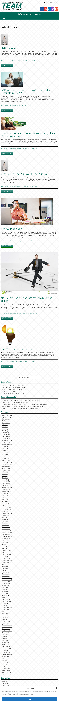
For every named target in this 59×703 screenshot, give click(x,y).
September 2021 (7, 513)
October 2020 (6, 535)
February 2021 (6, 527)
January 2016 (6, 646)
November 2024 (7, 440)
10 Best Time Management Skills (18, 402)
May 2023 (5, 476)
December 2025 (7, 415)
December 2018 (7, 578)
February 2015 (6, 668)
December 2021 (6, 507)
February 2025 (6, 435)
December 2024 (7, 438)
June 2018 (5, 589)
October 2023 (6, 466)
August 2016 (5, 633)
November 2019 (7, 556)
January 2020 (6, 552)
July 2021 (4, 517)
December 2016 (7, 625)
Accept (29, 699)
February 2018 (6, 597)
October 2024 (6, 442)
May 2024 (5, 452)
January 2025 (6, 436)
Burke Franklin (6, 406)
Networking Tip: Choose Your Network (13, 385)
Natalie (4, 408)
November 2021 (6, 509)
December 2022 (7, 486)
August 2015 (5, 656)
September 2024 (7, 444)
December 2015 (6, 648)
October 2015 (6, 652)
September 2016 (7, 631)
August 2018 (5, 586)
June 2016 (5, 637)
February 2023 (6, 482)
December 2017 (6, 601)
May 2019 (5, 568)
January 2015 (6, 670)
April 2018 (5, 593)
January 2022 (6, 505)
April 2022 (5, 501)
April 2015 (5, 664)
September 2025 (7, 421)
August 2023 (6, 470)
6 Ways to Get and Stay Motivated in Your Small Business (30, 404)
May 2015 (5, 662)
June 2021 (5, 519)
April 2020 (5, 546)
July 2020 (5, 540)
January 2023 (6, 484)
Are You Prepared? (11, 228)
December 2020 (7, 531)
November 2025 (7, 417)
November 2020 (7, 533)
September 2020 (7, 537)
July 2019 (5, 564)
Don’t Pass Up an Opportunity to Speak (13, 387)
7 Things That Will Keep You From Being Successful (28, 406)
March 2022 (5, 503)
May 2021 (5, 521)
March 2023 (5, 480)
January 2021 (6, 529)
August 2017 (5, 609)
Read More (6, 65)
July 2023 (5, 472)
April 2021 (5, 523)
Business (12, 60)
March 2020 (5, 548)
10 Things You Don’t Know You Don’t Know (24, 174)
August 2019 (5, 562)
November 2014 (7, 674)
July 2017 (5, 611)
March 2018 (5, 595)
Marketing (18, 60)
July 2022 (5, 495)
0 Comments (33, 60)
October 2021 (6, 511)
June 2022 (5, 497)
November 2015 (7, 650)
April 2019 (5, 570)
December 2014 (6, 672)
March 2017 (5, 619)
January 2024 (6, 460)
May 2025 (5, 429)
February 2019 (6, 574)
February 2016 (6, 644)
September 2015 (7, 654)
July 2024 (5, 448)
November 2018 (7, 580)
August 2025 (6, 423)
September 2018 (7, 584)
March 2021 (5, 525)
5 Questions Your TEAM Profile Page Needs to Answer (29, 400)
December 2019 (6, 554)
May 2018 (5, 591)
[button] (56, 688)
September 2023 (7, 468)
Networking (25, 60)
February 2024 (6, 458)
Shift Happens (9, 48)
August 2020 (6, 538)
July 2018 (5, 588)
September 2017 (7, 607)
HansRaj (4, 402)
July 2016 (5, 635)
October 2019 (6, 558)
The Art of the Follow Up (9, 391)
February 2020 (6, 550)
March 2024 (5, 456)
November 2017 (7, 603)
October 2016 (6, 629)
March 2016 (5, 642)
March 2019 (5, 572)
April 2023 (5, 478)
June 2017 (5, 613)
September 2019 (7, 560)
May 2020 (5, 544)
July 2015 (5, 658)
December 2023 (7, 462)
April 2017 (5, 617)
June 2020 (5, 542)
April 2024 (5, 454)
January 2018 (6, 599)
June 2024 (5, 450)
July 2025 (5, 425)
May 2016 (5, 638)
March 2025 (5, 433)
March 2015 (5, 666)
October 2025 (6, 419)
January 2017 (6, 623)
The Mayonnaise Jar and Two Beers (20, 349)
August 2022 (5, 493)
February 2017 (6, 621)
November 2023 (7, 464)
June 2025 (5, 427)
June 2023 (5, 474)
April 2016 (5, 640)
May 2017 (5, 615)
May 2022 (5, 499)
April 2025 (5, 431)
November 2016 (7, 627)
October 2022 (6, 489)
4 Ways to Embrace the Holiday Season (14, 389)
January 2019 (6, 576)
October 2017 (6, 605)
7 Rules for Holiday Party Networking (13, 393)
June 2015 (5, 660)
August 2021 (5, 515)
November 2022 (7, 487)
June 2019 (5, 566)
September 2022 (7, 491)
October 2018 (6, 582)
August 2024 (6, 446)
